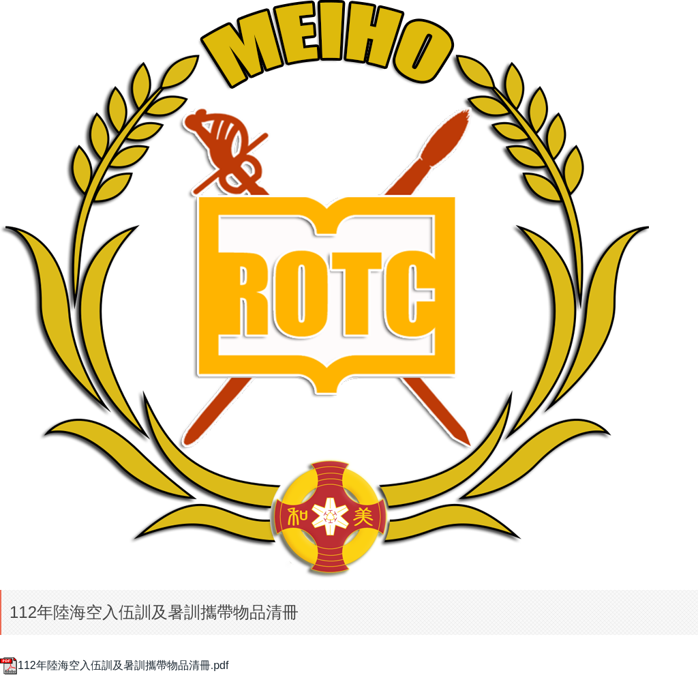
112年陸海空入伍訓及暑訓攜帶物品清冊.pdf (114, 665)
